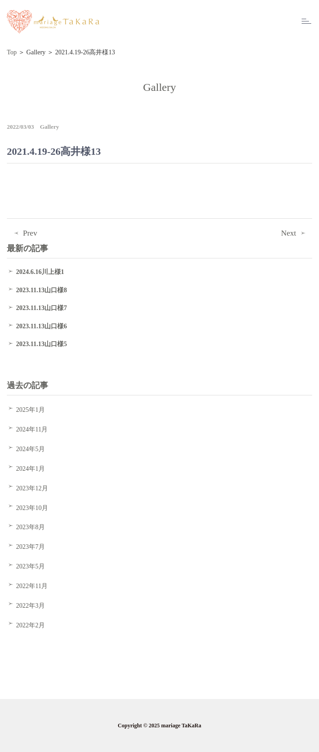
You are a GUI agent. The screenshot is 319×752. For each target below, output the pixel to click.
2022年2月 (30, 625)
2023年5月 (30, 566)
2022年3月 (30, 605)
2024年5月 (30, 449)
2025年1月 (30, 409)
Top (12, 52)
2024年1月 (30, 468)
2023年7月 (30, 546)
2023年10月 (32, 508)
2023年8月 (30, 527)
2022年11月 (32, 586)
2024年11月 (32, 429)
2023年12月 (32, 488)
